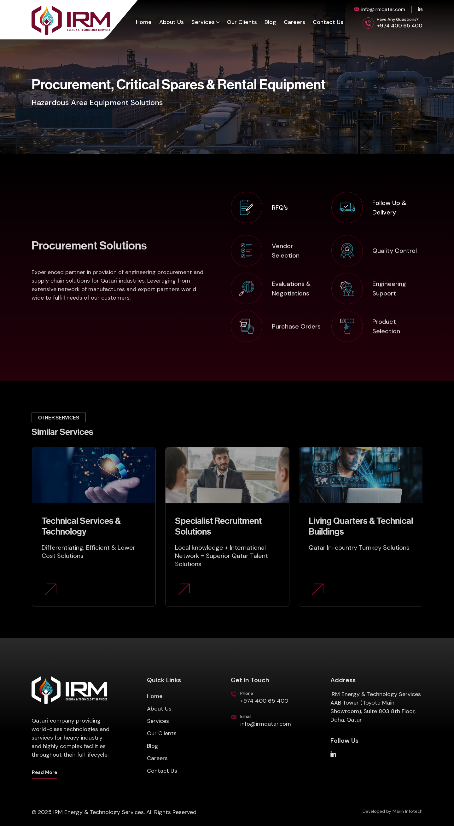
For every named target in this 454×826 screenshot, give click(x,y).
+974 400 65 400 (399, 25)
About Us (171, 22)
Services (203, 22)
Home (144, 22)
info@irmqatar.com (383, 9)
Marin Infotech (407, 811)
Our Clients (242, 22)
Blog (270, 22)
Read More (44, 772)
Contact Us (328, 22)
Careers (294, 22)
